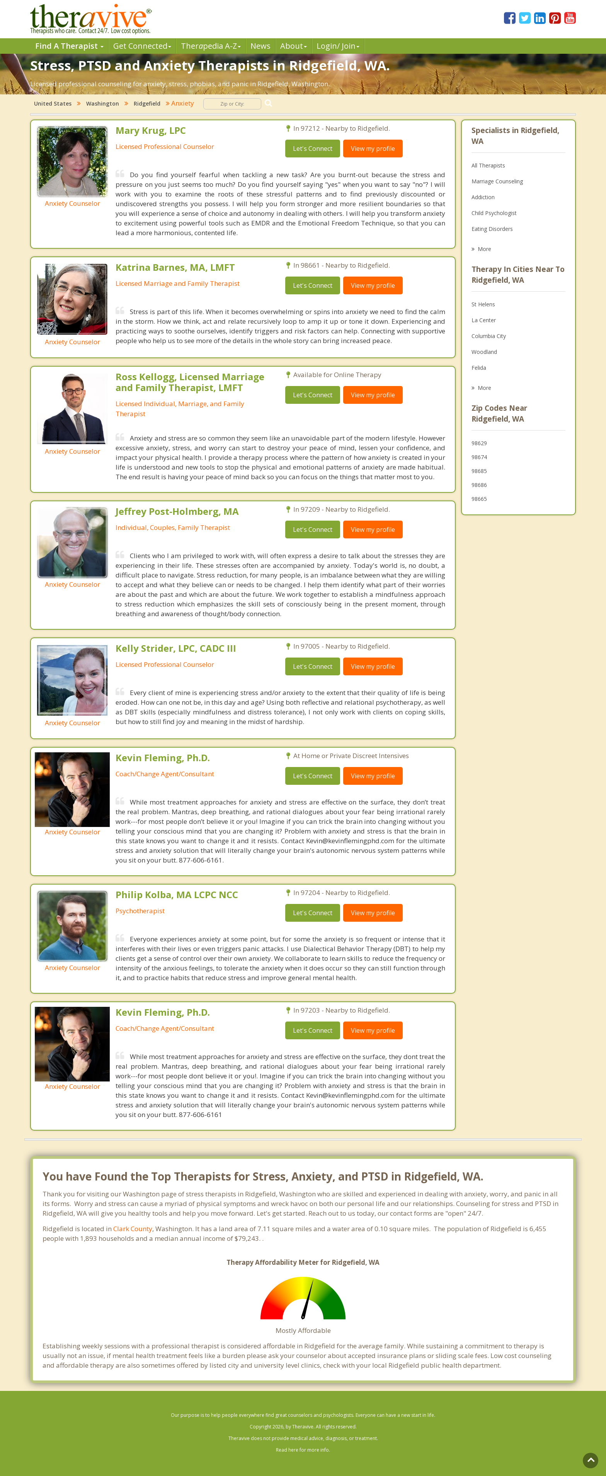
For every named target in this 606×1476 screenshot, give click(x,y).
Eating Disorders (492, 228)
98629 (479, 443)
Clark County (132, 1228)
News (260, 46)
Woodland (484, 351)
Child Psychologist (494, 213)
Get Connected (142, 46)
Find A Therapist (69, 46)
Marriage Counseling (497, 181)
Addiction (483, 197)
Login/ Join (338, 46)
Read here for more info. (303, 1450)
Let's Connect (312, 148)
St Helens (483, 304)
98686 (479, 485)
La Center (484, 320)
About (293, 46)
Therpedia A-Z (211, 46)
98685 (479, 471)
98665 (479, 498)
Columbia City (489, 336)
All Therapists (488, 165)
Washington (102, 103)
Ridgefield (147, 103)
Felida (479, 367)
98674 (479, 457)
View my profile (373, 148)
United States (52, 103)
